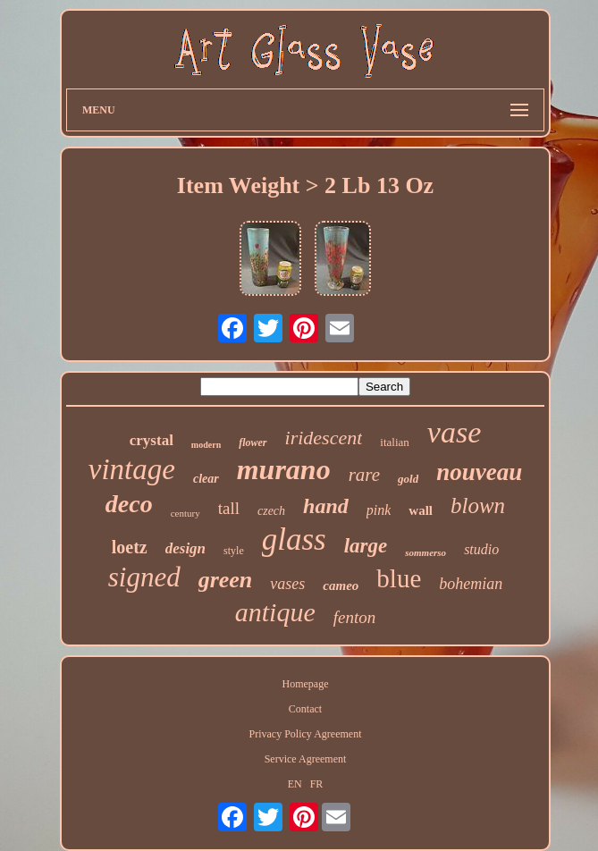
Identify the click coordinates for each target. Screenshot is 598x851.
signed (144, 577)
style (233, 550)
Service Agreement (306, 759)
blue (398, 578)
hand (326, 506)
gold (408, 478)
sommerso (425, 552)
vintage (131, 469)
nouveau (479, 472)
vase (454, 432)
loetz (129, 547)
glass (294, 539)
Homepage (305, 684)
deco (129, 504)
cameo (340, 585)
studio (481, 549)
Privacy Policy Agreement (305, 734)
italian (394, 442)
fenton (354, 617)
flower (252, 442)
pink (379, 510)
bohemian (470, 584)
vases (287, 584)
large (366, 546)
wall (420, 510)
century (185, 513)
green (225, 580)
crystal (151, 440)
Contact (305, 709)
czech (271, 511)
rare (364, 474)
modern (206, 445)
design (185, 548)
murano (284, 469)
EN (295, 784)
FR (317, 784)
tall (229, 508)
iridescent (324, 437)
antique (275, 612)
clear (206, 478)
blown (478, 505)
